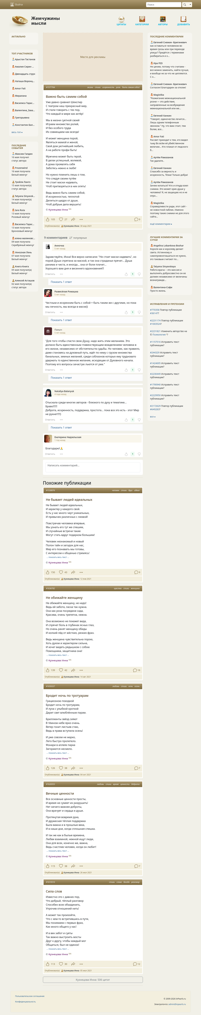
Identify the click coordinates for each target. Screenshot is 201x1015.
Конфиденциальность (25, 1001)
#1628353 (50, 784)
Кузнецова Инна (58, 209)
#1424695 (155, 363)
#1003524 (155, 323)
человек (115, 490)
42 (65, 670)
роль (118, 87)
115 (53, 866)
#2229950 (155, 395)
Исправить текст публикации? (164, 343)
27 (65, 219)
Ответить (50, 274)
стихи (98, 87)
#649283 (154, 409)
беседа (127, 882)
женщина (135, 588)
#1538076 (50, 490)
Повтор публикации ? (166, 311)
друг (130, 490)
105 (53, 219)
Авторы (163, 18)
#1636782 (50, 588)
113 (53, 963)
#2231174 (155, 320)
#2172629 (155, 405)
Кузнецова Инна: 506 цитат (93, 980)
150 (53, 572)
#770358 (154, 309)
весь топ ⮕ (17, 132)
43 (65, 572)
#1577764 (50, 87)
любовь (115, 686)
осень (137, 686)
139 (53, 670)
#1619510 (50, 882)
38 (65, 768)
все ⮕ (152, 416)
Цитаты (121, 18)
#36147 (154, 313)
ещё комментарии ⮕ (161, 223)
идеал (137, 490)
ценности (124, 784)
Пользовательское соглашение (30, 996)
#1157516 (155, 341)
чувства (117, 588)
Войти (16, 4)
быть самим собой (130, 87)
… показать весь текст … (57, 557)
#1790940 (155, 384)
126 (53, 768)
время (116, 784)
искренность (108, 87)
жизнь (90, 87)
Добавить (183, 18)
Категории (142, 18)
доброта (135, 784)
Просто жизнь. (158, 290)
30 (65, 963)
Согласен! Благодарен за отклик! (168, 87)
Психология (159, 334)
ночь (130, 686)
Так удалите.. (157, 160)
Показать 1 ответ (61, 282)
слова (119, 882)
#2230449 (155, 373)
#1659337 (50, 686)
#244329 (154, 352)
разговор (135, 882)
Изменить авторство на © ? (168, 333)
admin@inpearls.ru (177, 1004)
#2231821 (155, 331)
